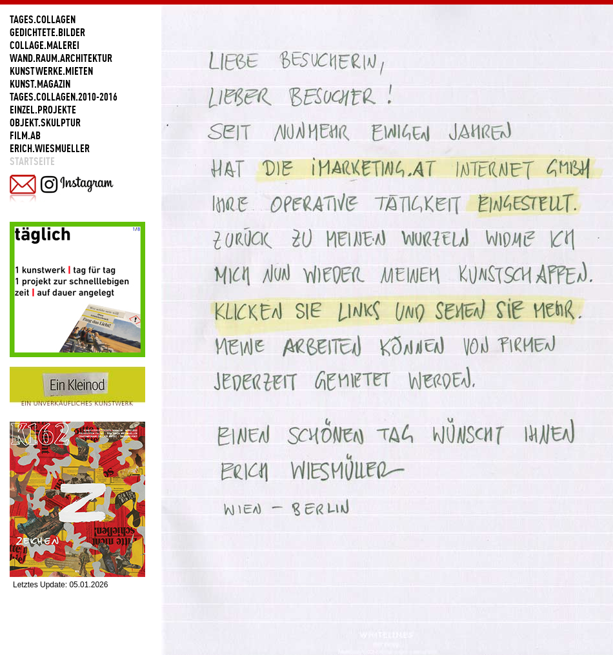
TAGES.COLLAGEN (42, 19)
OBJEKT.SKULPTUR (45, 122)
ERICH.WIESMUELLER (50, 148)
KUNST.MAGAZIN (40, 83)
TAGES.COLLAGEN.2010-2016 (63, 96)
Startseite (32, 161)
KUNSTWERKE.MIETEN (51, 70)
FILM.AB (25, 135)
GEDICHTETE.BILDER (47, 32)
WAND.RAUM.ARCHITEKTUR (61, 58)
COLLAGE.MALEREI (44, 45)
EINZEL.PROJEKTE (43, 109)
